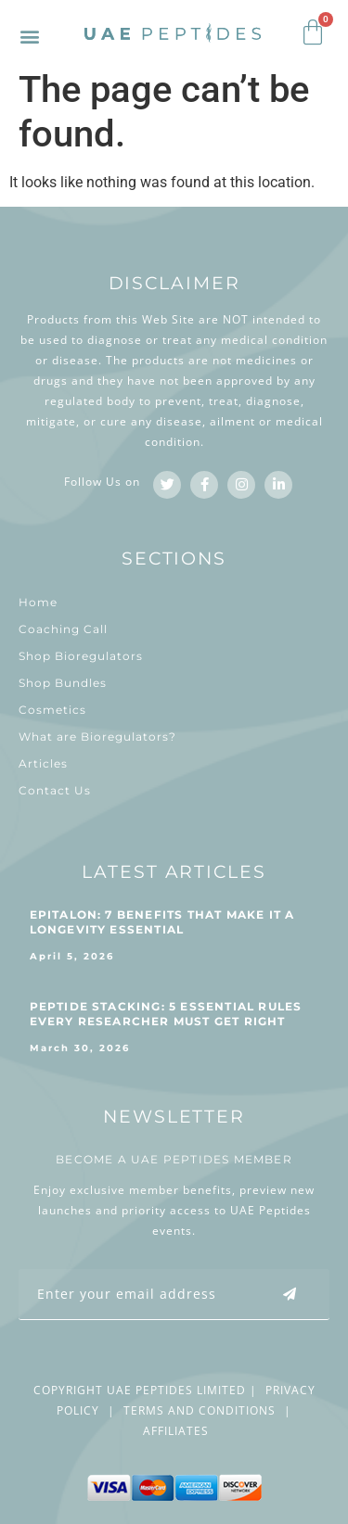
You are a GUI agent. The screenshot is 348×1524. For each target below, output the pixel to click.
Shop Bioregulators (81, 656)
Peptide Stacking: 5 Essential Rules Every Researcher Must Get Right (166, 1013)
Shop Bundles (63, 683)
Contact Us (55, 790)
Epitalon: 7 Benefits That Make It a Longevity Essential (162, 922)
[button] (29, 35)
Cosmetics (52, 710)
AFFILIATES (176, 1431)
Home (38, 602)
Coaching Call (63, 629)
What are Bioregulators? (97, 736)
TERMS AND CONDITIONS (199, 1410)
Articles (43, 763)
